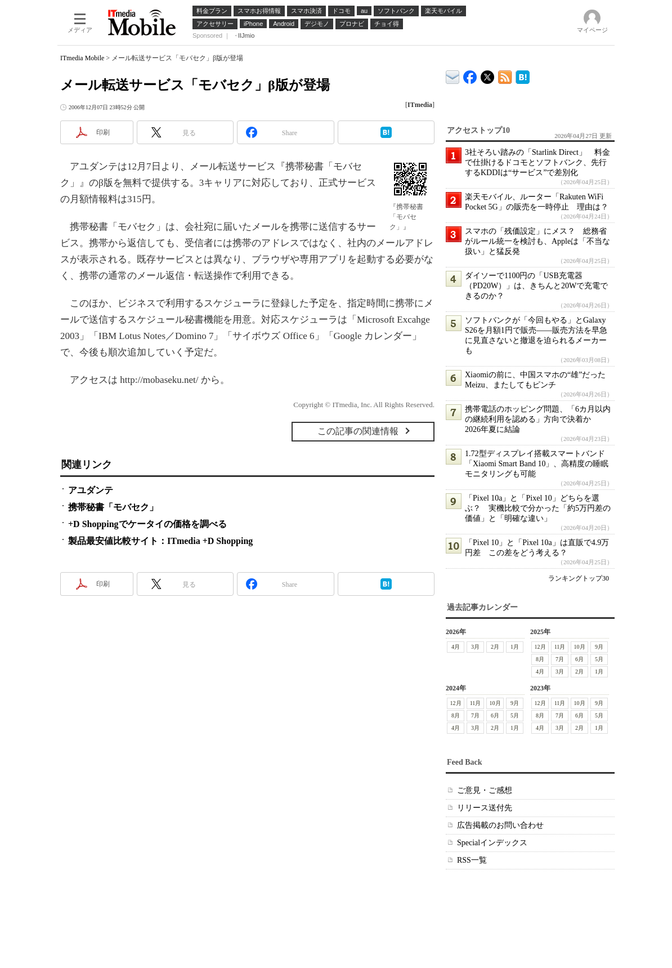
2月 (495, 647)
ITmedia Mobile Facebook (470, 74)
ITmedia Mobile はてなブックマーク (523, 75)
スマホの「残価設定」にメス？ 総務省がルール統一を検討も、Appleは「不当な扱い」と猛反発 (537, 241)
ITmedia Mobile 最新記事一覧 (505, 75)
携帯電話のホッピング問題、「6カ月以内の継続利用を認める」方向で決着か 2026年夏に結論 (538, 419)
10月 (579, 647)
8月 (540, 659)
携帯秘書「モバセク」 (113, 507)
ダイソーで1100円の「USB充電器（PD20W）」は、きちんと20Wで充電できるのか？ (536, 285)
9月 (599, 647)
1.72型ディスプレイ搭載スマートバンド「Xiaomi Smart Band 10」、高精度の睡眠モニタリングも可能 (537, 463)
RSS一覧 (472, 860)
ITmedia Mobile (82, 58)
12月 (540, 647)
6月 (579, 659)
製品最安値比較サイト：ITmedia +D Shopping (160, 541)
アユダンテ (90, 490)
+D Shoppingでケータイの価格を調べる (147, 524)
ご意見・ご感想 (484, 790)
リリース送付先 (484, 808)
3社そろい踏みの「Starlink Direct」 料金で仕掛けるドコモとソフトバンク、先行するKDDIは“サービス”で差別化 (537, 162)
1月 (514, 647)
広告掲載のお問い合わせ (500, 825)
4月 (455, 647)
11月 (560, 647)
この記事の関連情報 (357, 431)
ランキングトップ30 (578, 578)
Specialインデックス (492, 842)
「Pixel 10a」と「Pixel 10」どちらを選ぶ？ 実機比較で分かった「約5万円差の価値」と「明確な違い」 (538, 508)
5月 (599, 659)
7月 (559, 659)
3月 (475, 647)
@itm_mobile (488, 74)
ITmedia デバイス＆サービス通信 (453, 75)
